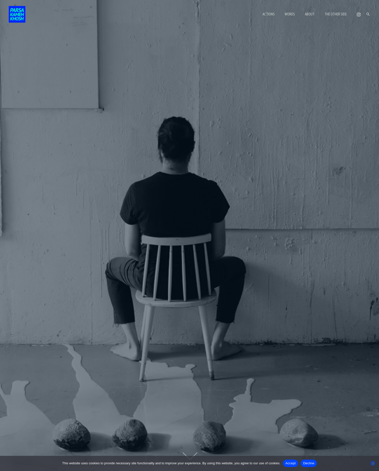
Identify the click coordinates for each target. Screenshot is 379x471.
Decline (308, 463)
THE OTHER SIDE (337, 14)
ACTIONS (277, 14)
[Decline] (372, 463)
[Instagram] (359, 14)
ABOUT (313, 14)
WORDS (296, 14)
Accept (290, 463)
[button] (368, 14)
